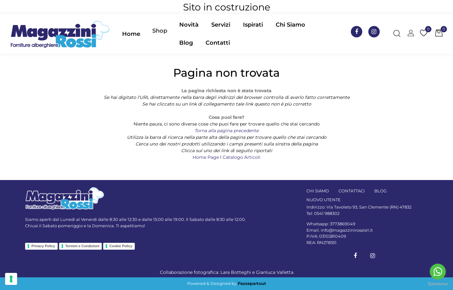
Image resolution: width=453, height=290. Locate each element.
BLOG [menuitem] (380, 190)
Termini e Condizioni (82, 246)
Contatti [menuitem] (218, 42)
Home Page (206, 157)
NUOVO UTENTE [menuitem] (323, 199)
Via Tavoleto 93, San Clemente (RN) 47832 (368, 206)
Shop (159, 30)
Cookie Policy (120, 246)
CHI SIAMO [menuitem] (317, 190)
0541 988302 (326, 213)
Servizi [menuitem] (220, 24)
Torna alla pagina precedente (226, 130)
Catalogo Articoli (241, 157)
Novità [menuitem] (189, 24)
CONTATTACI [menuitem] (351, 190)
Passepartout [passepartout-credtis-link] (252, 283)
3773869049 (342, 223)
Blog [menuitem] (186, 42)
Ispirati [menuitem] (253, 24)
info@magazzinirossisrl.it (347, 230)
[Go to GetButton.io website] (438, 284)
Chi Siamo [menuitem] (290, 24)
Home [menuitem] (131, 33)
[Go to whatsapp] (438, 272)
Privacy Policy (43, 246)
